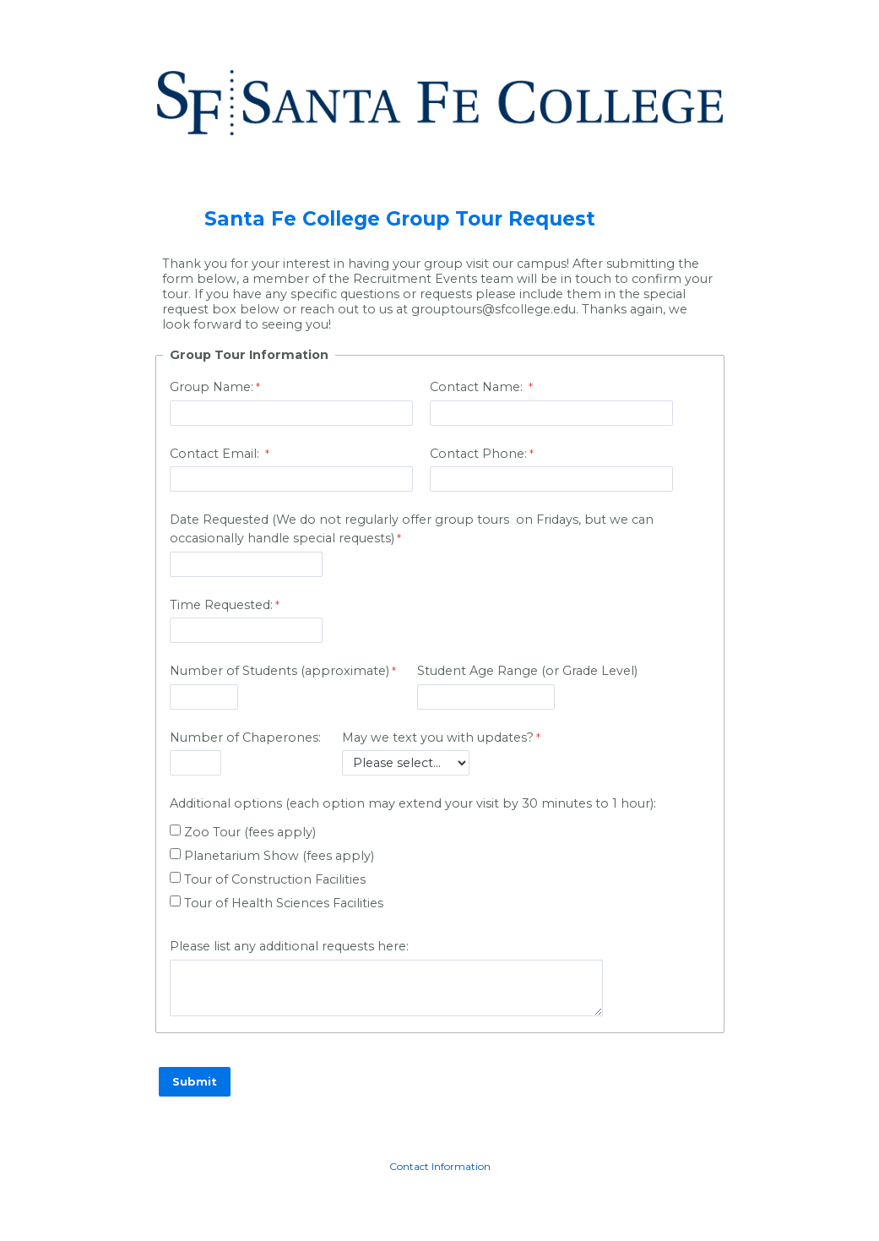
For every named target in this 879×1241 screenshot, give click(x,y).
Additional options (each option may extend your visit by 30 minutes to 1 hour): (413, 803)
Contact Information (440, 1166)
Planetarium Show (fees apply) (279, 855)
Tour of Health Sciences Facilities (283, 903)
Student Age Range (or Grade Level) (527, 670)
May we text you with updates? (438, 737)
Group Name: (211, 387)
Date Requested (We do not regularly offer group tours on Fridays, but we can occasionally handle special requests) (412, 529)
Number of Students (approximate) (279, 670)
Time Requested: (221, 604)
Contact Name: (478, 387)
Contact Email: (216, 453)
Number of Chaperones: (245, 737)
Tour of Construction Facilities (275, 879)
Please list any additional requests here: (289, 946)
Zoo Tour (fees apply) (250, 832)
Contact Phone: (478, 453)
